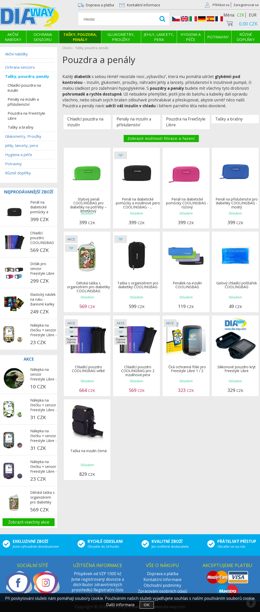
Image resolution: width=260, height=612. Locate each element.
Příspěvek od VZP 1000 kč (97, 573)
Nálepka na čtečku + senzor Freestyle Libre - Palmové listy (43, 405)
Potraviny (218, 36)
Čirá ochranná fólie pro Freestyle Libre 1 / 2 (187, 368)
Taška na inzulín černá (88, 450)
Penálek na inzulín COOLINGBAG (187, 285)
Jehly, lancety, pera (159, 37)
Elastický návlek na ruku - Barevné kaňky (43, 299)
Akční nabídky (13, 37)
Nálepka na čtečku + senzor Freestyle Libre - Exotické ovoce (43, 330)
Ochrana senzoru (43, 37)
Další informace (120, 604)
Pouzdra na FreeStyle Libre (185, 122)
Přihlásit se (221, 5)
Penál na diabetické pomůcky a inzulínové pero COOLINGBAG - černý (43, 207)
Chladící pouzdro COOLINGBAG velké (88, 368)
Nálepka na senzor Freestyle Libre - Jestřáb (43, 374)
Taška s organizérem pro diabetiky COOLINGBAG (137, 285)
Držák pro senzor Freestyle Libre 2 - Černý (42, 269)
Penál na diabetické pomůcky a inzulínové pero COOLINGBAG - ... (138, 203)
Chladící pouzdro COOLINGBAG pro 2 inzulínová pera (137, 370)
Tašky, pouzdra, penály (80, 37)
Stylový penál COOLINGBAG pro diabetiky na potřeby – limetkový (88, 205)
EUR (252, 15)
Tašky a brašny (229, 119)
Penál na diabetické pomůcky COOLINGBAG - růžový (187, 203)
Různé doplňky (246, 37)
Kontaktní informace (143, 5)
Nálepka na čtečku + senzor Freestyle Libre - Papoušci (43, 436)
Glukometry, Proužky (121, 37)
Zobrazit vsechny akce (28, 522)
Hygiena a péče (191, 37)
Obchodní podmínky (162, 585)
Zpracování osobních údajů (162, 591)
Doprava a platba (100, 5)
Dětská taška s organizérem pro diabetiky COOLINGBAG (88, 287)
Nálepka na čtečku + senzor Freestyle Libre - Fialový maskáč (43, 467)
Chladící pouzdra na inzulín (85, 122)
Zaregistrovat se (246, 5)
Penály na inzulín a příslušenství (134, 122)
